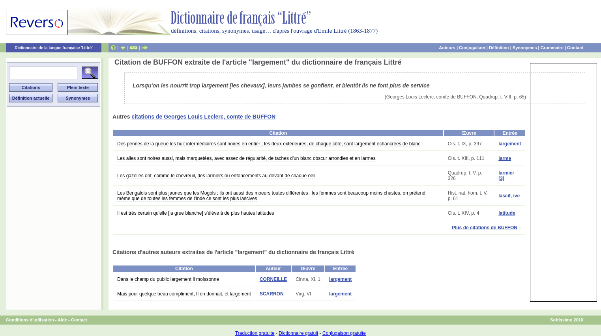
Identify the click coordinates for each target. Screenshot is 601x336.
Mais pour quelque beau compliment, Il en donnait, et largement (184, 294)
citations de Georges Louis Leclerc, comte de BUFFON (203, 116)
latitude (506, 213)
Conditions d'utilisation (30, 319)
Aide (62, 319)
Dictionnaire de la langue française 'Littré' (54, 48)
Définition (499, 47)
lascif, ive (509, 196)
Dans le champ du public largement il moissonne (168, 279)
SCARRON (272, 294)
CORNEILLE (273, 279)
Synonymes (525, 47)
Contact (575, 47)
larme (504, 158)
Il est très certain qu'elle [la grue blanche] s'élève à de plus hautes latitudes (195, 213)
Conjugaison (472, 47)
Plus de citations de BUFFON (484, 227)
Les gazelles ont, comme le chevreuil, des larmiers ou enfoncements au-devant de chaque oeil (216, 175)
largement (509, 144)
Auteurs (447, 47)
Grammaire (552, 47)
